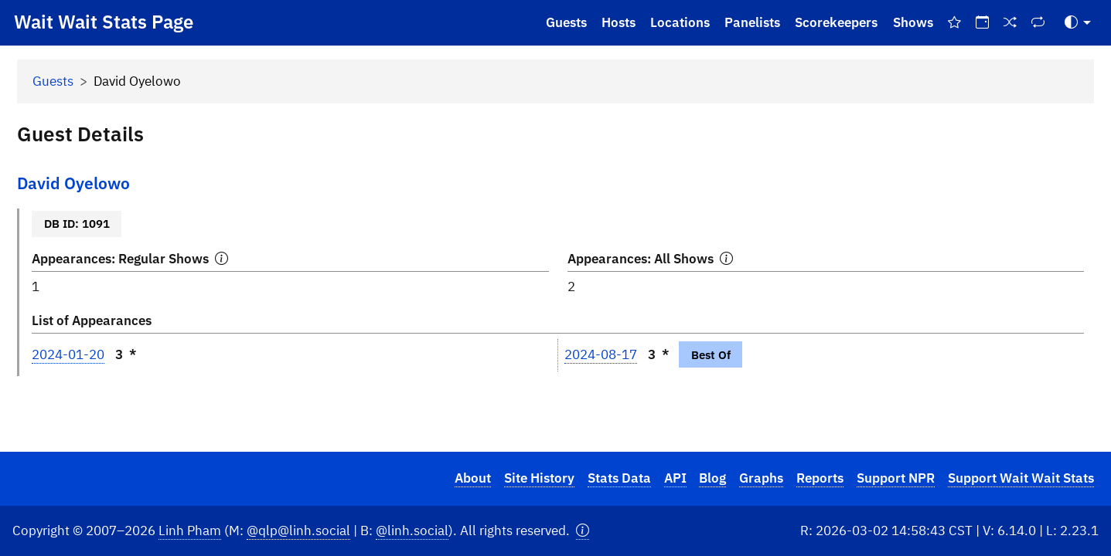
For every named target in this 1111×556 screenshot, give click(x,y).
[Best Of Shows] (954, 23)
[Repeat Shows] (1038, 23)
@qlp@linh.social (298, 530)
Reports (819, 478)
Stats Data (619, 478)
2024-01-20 (68, 354)
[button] (582, 531)
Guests (566, 22)
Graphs (761, 478)
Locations (680, 22)
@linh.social (412, 530)
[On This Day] (982, 23)
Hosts (619, 22)
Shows (913, 22)
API (675, 478)
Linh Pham (189, 530)
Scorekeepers (836, 22)
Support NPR (896, 478)
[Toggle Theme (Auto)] (1078, 23)
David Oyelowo (73, 183)
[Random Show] (1010, 23)
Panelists (752, 22)
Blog (712, 478)
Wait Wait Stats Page (103, 21)
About (473, 478)
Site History (539, 478)
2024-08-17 (600, 354)
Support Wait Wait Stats (1021, 478)
